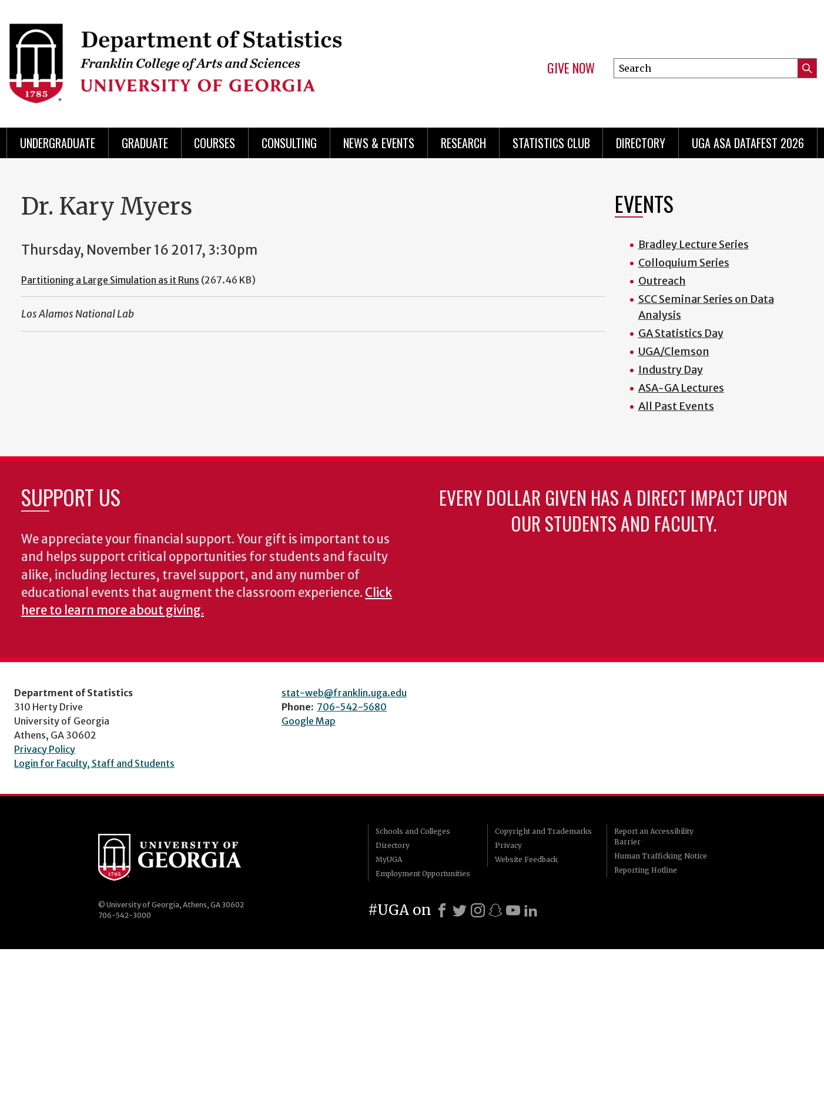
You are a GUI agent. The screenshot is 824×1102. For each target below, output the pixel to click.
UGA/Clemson (673, 351)
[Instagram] (478, 910)
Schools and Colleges (413, 831)
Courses (214, 143)
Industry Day (670, 369)
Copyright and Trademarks (543, 831)
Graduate (145, 143)
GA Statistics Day (680, 333)
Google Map (309, 721)
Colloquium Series (683, 262)
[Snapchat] (495, 910)
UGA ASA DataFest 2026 (748, 143)
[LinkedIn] (531, 910)
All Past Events (676, 406)
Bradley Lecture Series (693, 244)
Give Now (571, 68)
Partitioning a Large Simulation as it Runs (110, 280)
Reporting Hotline (645, 870)
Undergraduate (57, 143)
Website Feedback (526, 859)
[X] (460, 910)
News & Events (378, 143)
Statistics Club (551, 143)
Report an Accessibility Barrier (654, 836)
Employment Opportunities (423, 873)
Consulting (289, 143)
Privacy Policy (44, 749)
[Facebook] (442, 910)
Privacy (508, 845)
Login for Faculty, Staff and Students (94, 763)
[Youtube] (513, 910)
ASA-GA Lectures (681, 388)
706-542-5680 (352, 707)
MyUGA (389, 859)
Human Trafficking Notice (660, 855)
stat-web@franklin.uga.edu (344, 693)
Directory (640, 143)
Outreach (662, 281)
